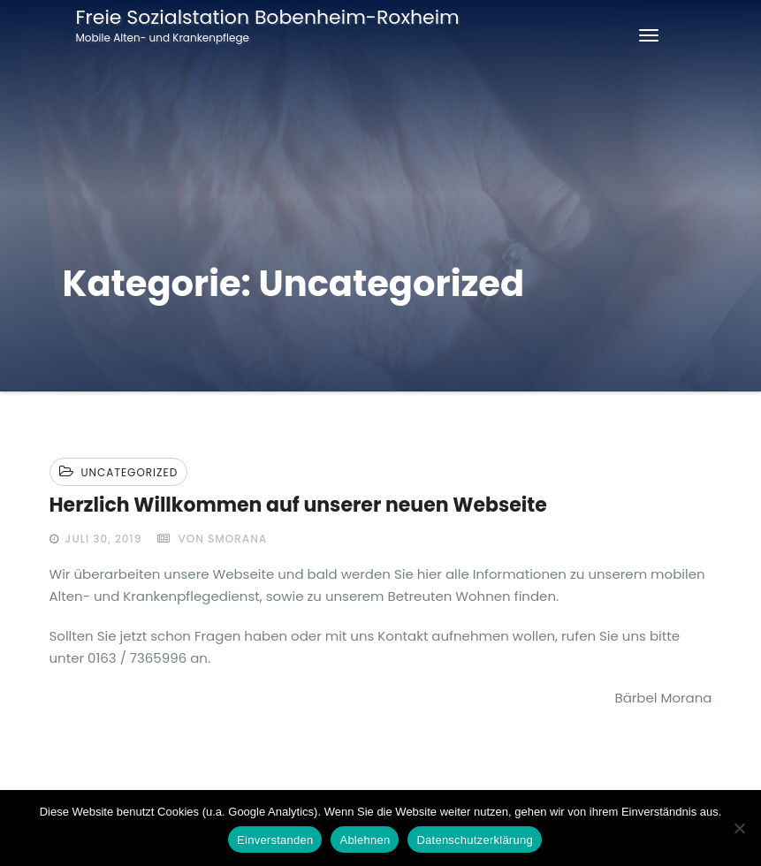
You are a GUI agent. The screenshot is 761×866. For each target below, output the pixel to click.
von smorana (212, 538)
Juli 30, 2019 (102, 538)
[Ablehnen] (739, 828)
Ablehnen (364, 840)
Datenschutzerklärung (474, 840)
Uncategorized (130, 472)
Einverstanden (275, 840)
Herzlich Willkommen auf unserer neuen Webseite (298, 505)
